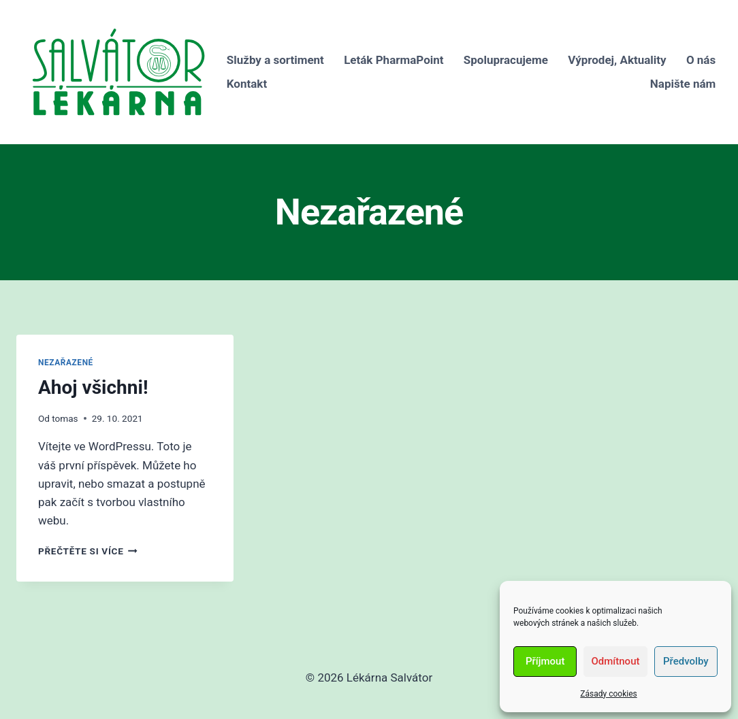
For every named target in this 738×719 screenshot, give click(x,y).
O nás (701, 60)
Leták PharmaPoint (393, 60)
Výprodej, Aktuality (617, 60)
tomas (65, 418)
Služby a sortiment (275, 60)
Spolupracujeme (506, 60)
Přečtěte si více (88, 551)
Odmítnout (616, 661)
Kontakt (247, 83)
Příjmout (545, 661)
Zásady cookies (608, 694)
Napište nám (683, 83)
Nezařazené (65, 362)
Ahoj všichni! (93, 387)
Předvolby (686, 661)
